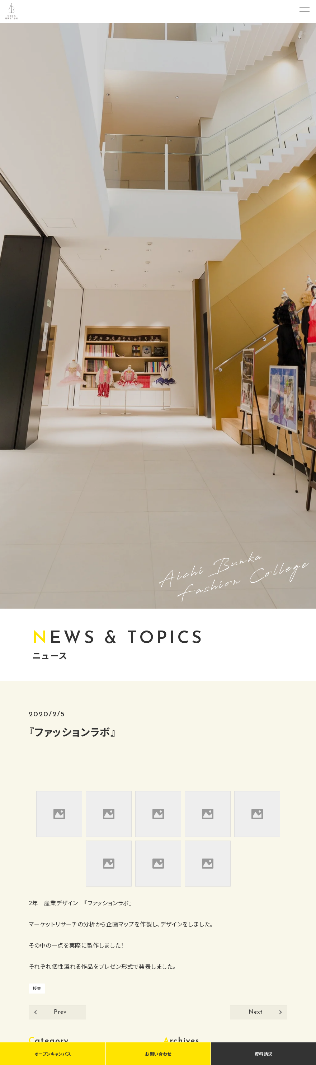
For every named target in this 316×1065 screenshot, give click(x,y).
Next (256, 1012)
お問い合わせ (158, 1054)
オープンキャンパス (52, 1054)
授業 (37, 988)
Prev (60, 1012)
